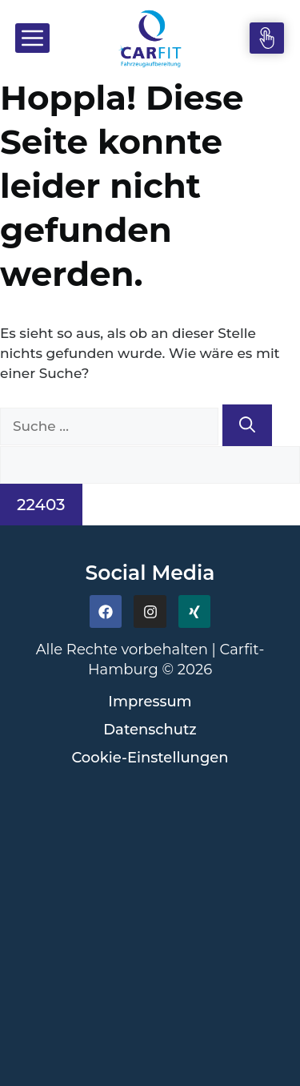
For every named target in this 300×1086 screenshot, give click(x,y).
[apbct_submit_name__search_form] (41, 504)
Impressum (149, 701)
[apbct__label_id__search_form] (150, 465)
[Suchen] (247, 425)
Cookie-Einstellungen (149, 757)
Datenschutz (149, 729)
